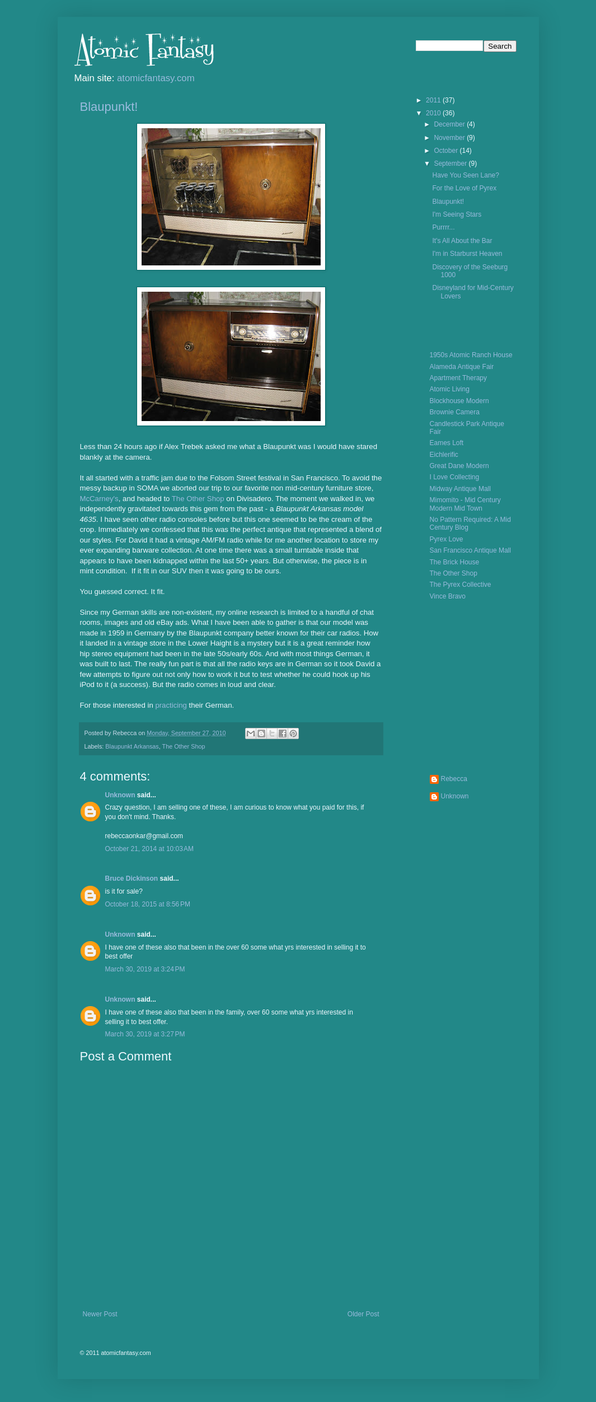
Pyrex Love (446, 539)
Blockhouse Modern (459, 401)
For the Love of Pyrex (464, 188)
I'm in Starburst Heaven (467, 254)
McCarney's (99, 498)
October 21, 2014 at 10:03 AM (149, 849)
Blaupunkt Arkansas (131, 746)
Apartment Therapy (458, 378)
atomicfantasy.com (156, 78)
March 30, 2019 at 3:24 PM (145, 969)
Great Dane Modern (459, 466)
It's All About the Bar (462, 241)
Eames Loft (447, 443)
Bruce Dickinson (131, 878)
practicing (170, 705)
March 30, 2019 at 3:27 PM (145, 1034)
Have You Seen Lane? (465, 175)
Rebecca (454, 779)
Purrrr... (443, 227)
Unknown (120, 795)
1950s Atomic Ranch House (471, 355)
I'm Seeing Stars (456, 214)
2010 (434, 113)
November (450, 138)
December (450, 124)
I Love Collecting (455, 477)
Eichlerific (444, 455)
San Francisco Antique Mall (470, 550)
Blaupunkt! (109, 107)
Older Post (363, 1314)
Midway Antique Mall (460, 489)
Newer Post (100, 1314)
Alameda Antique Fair (462, 367)
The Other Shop (198, 498)
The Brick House (455, 562)
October (446, 151)
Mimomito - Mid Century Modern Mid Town (465, 504)
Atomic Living (450, 389)
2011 (434, 100)
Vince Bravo (448, 596)
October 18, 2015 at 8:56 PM (147, 904)
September (451, 163)
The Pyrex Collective (460, 584)
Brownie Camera (455, 412)
